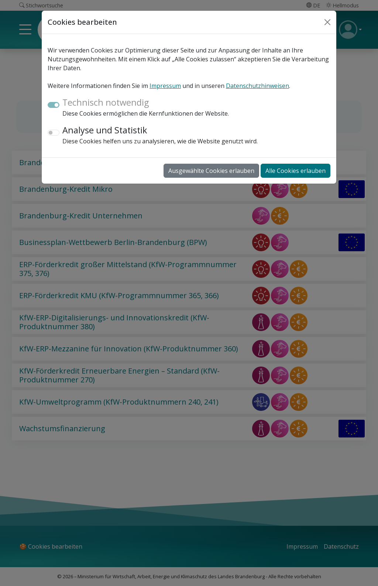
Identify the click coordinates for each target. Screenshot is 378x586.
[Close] (327, 22)
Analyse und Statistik (104, 130)
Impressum (165, 86)
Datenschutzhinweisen (257, 86)
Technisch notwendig (105, 102)
